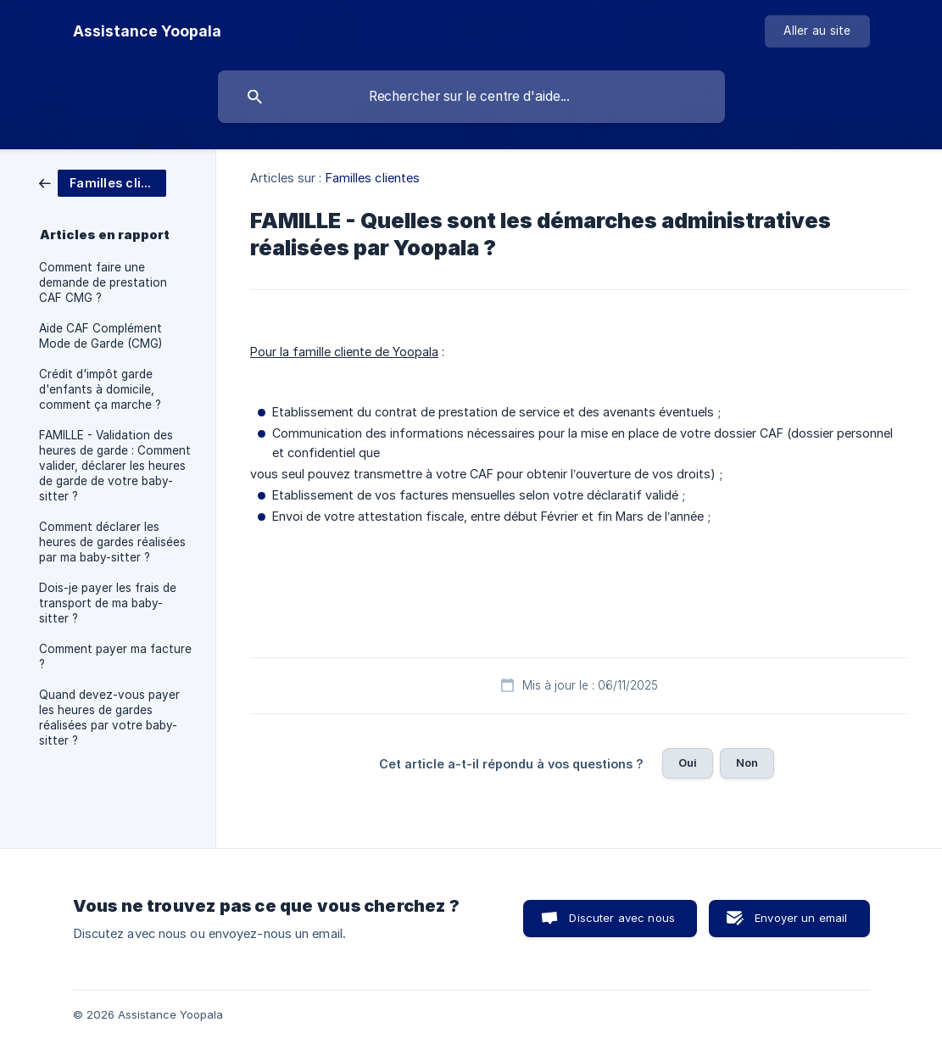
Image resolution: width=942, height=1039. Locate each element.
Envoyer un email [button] (801, 917)
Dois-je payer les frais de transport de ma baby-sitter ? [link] (107, 603)
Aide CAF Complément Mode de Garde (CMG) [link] (100, 335)
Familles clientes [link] (373, 177)
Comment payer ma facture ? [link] (115, 656)
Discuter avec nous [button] (622, 917)
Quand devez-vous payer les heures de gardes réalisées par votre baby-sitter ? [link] (109, 717)
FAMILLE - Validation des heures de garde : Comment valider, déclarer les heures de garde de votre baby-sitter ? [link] (115, 465)
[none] (147, 31)
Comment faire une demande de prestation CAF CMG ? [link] (103, 282)
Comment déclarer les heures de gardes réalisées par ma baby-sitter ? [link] (112, 542)
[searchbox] (471, 96)
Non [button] (747, 762)
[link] (102, 182)
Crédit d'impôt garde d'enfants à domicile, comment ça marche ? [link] (100, 389)
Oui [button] (687, 762)
